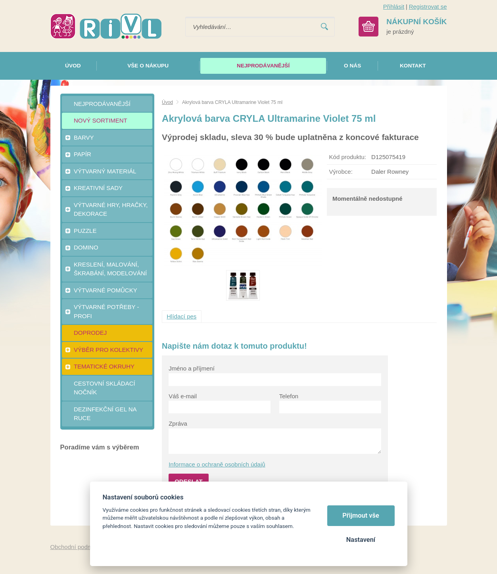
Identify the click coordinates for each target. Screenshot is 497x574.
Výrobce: (341, 171)
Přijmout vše (360, 515)
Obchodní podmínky (77, 546)
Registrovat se (428, 6)
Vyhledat (324, 26)
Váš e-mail (183, 396)
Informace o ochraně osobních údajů (217, 464)
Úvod (167, 102)
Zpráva (178, 423)
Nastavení (360, 539)
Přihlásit (393, 6)
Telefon (288, 396)
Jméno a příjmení (192, 368)
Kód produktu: (347, 157)
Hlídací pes (181, 316)
